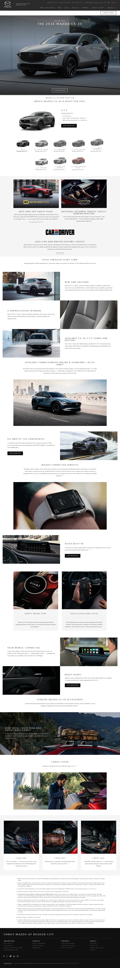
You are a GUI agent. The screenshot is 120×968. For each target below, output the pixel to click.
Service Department (39, 943)
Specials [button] (75, 7)
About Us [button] (111, 7)
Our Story (93, 943)
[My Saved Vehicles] (113, 2)
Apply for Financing (68, 943)
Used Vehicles (8, 945)
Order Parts (37, 947)
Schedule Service (108, 13)
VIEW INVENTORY (60, 90)
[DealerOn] (8, 963)
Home (42, 7)
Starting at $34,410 (58, 169)
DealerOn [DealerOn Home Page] (24, 963)
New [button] (59, 7)
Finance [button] (85, 7)
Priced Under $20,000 (11, 950)
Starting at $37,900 (77, 169)
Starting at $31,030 (95, 151)
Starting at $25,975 (21, 151)
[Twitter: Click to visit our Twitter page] (7, 956)
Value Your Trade (67, 947)
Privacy (33, 963)
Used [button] (66, 7)
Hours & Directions (96, 947)
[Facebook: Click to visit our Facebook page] (3, 956)
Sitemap (29, 963)
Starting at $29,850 (77, 151)
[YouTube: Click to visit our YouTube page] (10, 956)
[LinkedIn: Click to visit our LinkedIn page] (14, 956)
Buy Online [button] (49, 7)
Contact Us (94, 945)
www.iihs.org (34, 222)
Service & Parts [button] (98, 7)
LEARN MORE (60, 253)
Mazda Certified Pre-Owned (13, 947)
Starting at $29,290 (58, 151)
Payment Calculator (68, 945)
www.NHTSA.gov (91, 888)
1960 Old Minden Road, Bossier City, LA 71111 (95, 2)
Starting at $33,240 (40, 169)
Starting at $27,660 (40, 151)
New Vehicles (8, 943)
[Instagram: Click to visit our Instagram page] (17, 956)
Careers (92, 950)
